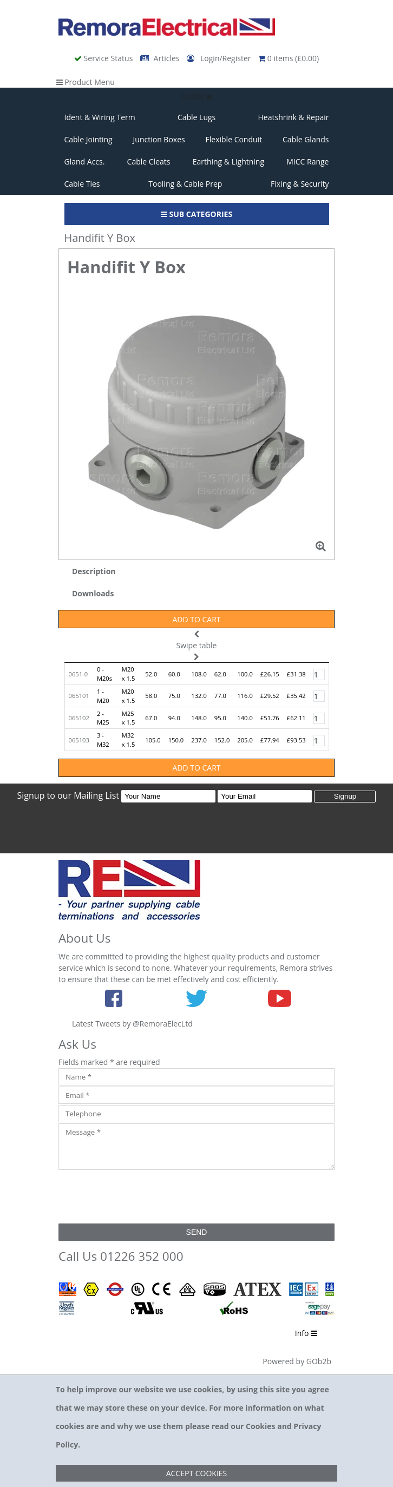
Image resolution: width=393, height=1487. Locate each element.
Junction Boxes (159, 139)
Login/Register (220, 58)
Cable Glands (306, 139)
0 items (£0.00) (288, 58)
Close (196, 96)
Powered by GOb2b (297, 1361)
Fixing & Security (300, 184)
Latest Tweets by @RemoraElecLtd (132, 1023)
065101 (79, 696)
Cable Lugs (196, 117)
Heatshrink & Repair (293, 117)
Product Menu (85, 82)
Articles (160, 58)
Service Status (104, 58)
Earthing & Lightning (228, 161)
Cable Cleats (149, 161)
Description (94, 571)
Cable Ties (82, 184)
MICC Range (307, 161)
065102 (79, 718)
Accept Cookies (196, 1473)
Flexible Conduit (234, 139)
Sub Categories (196, 214)
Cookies (260, 1426)
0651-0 (78, 674)
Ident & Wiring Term (99, 117)
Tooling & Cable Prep (185, 184)
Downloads (93, 593)
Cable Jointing (88, 139)
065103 (79, 740)
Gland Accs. (84, 161)
